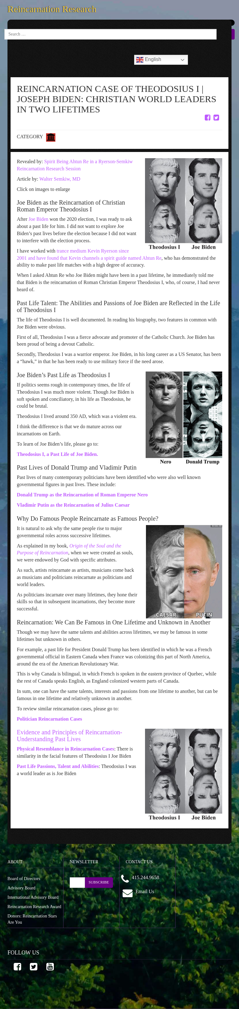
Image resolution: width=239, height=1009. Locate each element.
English (148, 60)
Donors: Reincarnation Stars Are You (32, 919)
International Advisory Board (33, 897)
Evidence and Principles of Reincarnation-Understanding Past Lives (69, 735)
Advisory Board (21, 888)
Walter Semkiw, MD (60, 179)
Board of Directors (23, 878)
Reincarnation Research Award (34, 906)
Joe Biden (38, 219)
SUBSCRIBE (99, 882)
